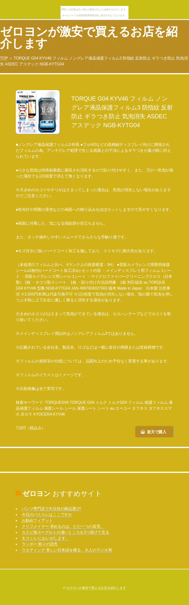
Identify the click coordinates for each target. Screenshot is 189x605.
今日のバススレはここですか (47, 514)
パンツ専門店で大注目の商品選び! (51, 509)
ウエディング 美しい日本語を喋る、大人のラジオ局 (67, 550)
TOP (4, 58)
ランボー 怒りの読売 (40, 544)
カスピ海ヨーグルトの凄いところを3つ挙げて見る (65, 532)
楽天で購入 (156, 432)
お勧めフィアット (37, 520)
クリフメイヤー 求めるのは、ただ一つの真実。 (63, 526)
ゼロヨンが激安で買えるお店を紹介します (88, 37)
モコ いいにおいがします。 (45, 538)
